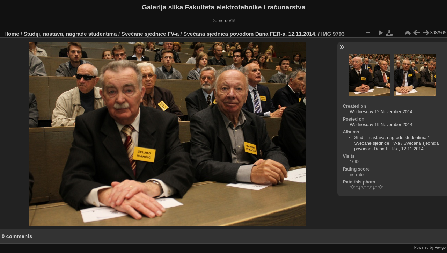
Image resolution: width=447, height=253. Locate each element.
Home (11, 34)
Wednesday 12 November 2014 (381, 111)
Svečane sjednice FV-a (150, 34)
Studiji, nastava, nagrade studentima (70, 34)
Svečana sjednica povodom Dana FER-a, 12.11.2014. (250, 34)
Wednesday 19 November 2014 (381, 124)
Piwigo (440, 247)
